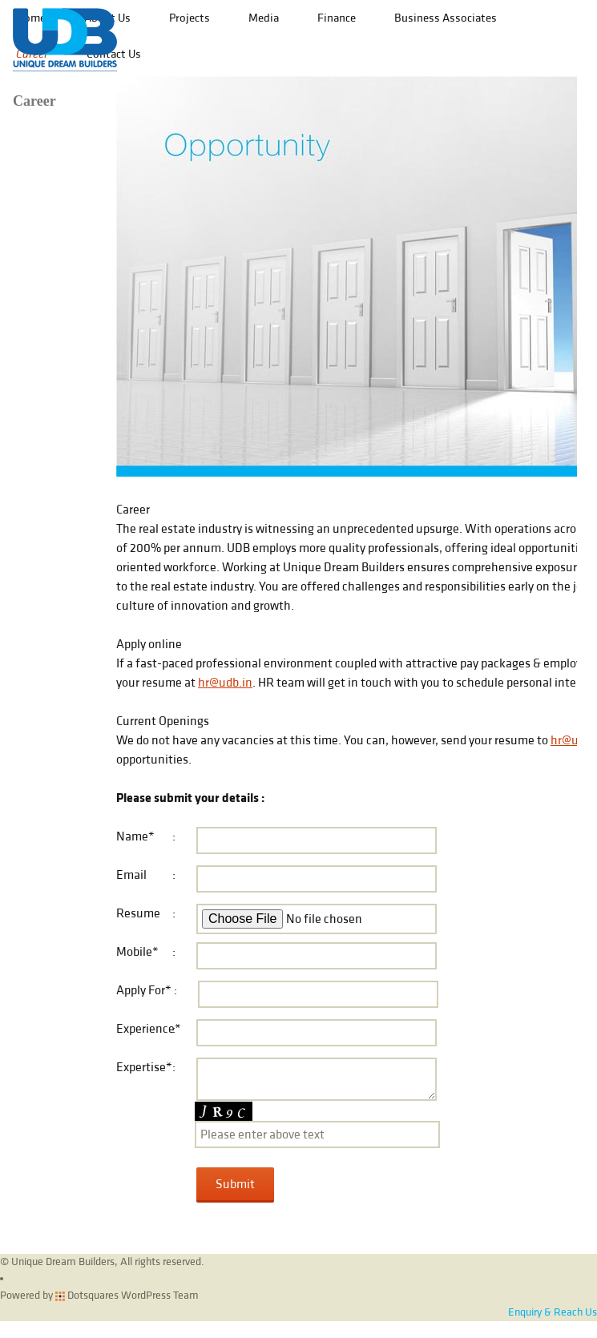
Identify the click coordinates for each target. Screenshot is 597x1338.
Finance (336, 18)
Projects (189, 18)
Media (263, 18)
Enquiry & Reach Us (552, 1312)
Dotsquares (87, 1295)
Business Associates (445, 18)
